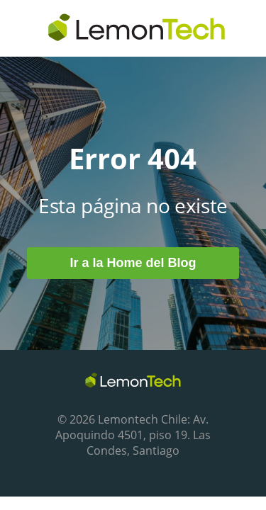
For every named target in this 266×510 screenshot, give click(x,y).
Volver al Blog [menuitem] (144, 467)
